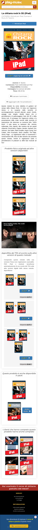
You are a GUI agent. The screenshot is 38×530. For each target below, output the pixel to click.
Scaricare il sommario (18, 96)
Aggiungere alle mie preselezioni (19, 102)
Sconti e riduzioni (19, 509)
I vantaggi (19, 500)
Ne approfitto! (19, 526)
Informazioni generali (19, 507)
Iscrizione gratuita (19, 496)
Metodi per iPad (19, 23)
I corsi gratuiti (19, 498)
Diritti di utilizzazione (19, 511)
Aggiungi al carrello (19, 76)
